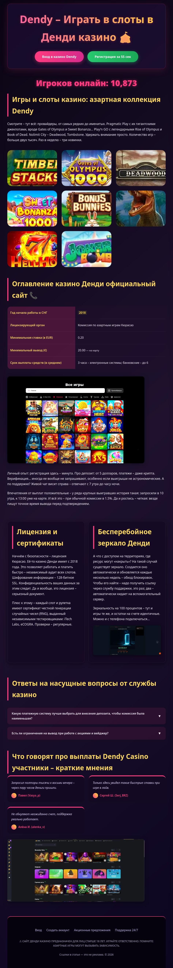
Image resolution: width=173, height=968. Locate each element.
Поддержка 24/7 (126, 930)
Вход (38, 930)
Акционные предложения (92, 930)
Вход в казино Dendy (59, 56)
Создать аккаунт (57, 930)
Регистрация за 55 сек (113, 56)
